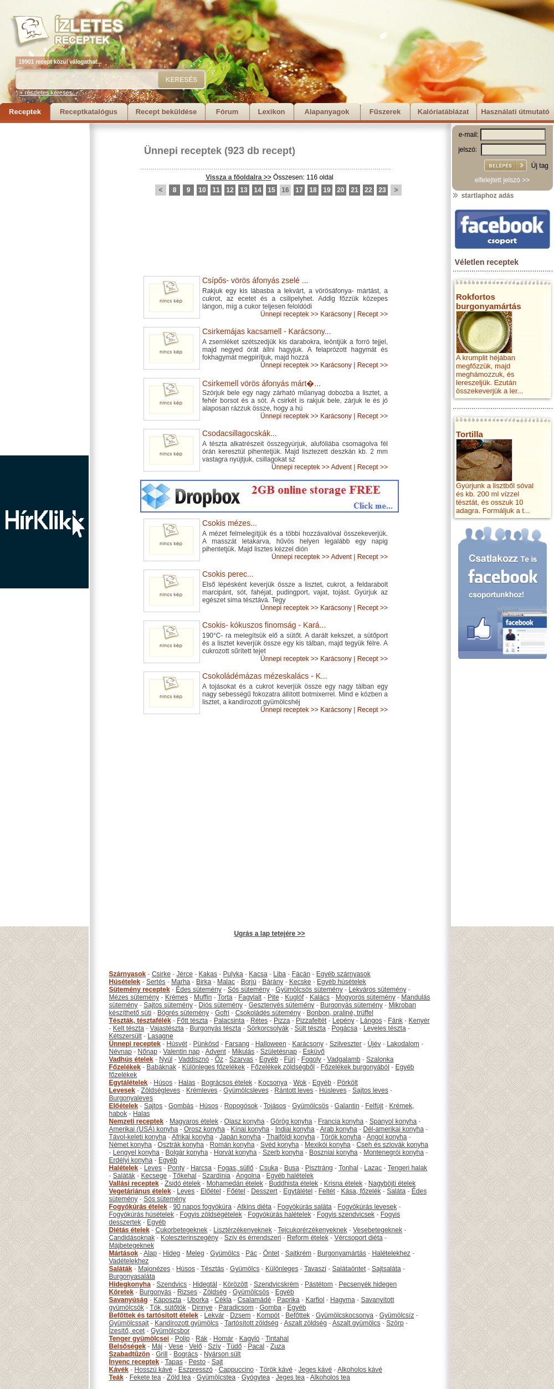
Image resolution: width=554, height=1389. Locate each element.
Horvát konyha (235, 1152)
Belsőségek (127, 1346)
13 (243, 190)
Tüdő (234, 1346)
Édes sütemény (199, 989)
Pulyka (233, 974)
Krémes (176, 997)
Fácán (301, 974)
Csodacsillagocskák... (239, 433)
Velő (195, 1346)
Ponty (176, 1168)
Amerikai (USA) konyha (143, 1129)
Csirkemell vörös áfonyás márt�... (261, 383)
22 (368, 190)
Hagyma (342, 1300)
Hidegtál (205, 1284)
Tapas (174, 1362)
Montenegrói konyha (393, 1152)
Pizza (282, 1020)
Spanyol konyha (393, 1121)
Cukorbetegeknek (182, 1230)
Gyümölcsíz (396, 1315)
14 (257, 190)
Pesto (197, 1362)
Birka (203, 982)
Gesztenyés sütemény (282, 1005)
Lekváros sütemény (377, 989)
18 (312, 190)
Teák (116, 1377)
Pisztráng (319, 1168)
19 (326, 190)
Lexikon (271, 111)
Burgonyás (155, 1292)
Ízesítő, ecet (127, 1331)
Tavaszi (315, 1269)
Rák (201, 1338)
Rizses (187, 1292)
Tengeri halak (407, 1168)
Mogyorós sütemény (366, 997)
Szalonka (379, 1059)
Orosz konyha (204, 1129)
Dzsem (240, 1315)
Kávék (119, 1369)
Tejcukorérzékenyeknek (312, 1230)
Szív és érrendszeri (252, 1238)
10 (202, 190)
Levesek (122, 1090)
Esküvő (314, 1051)
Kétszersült (125, 1036)
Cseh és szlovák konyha (392, 1145)
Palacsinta (229, 1020)
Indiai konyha (295, 1129)
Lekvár (214, 1315)
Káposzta (167, 1300)
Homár (223, 1338)
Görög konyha (291, 1121)
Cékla (223, 1300)
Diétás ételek (129, 1230)
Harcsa (201, 1168)
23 (382, 190)
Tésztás (212, 1269)
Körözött (235, 1284)
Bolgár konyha (187, 1152)
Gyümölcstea (216, 1377)
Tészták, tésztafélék (140, 1020)
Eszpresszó (195, 1369)
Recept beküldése (166, 111)
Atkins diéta (254, 1207)
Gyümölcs (224, 1253)
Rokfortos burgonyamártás (488, 301)
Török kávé (275, 1369)
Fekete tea (145, 1377)
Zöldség (215, 1292)
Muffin (203, 997)
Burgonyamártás (341, 1253)
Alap (150, 1253)
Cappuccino (236, 1369)
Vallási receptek (134, 1183)
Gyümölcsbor (170, 1331)
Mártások (123, 1253)
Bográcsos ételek (226, 1082)
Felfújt (374, 1106)
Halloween (270, 1044)
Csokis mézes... (229, 523)
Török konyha (341, 1137)
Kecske (300, 982)
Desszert (264, 1191)
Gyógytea (256, 1377)
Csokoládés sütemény (268, 1013)
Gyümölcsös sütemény (308, 989)
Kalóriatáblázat (443, 111)
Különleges (281, 1269)
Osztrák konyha (181, 1145)
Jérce (185, 974)
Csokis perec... (228, 574)
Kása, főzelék (361, 1191)
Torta (225, 997)
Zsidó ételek (183, 1183)
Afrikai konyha (192, 1137)
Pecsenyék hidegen (367, 1284)
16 (285, 190)
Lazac (373, 1168)
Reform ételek (308, 1238)
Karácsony (336, 314)
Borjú (249, 982)
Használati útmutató (515, 111)
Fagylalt (249, 997)
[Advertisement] (44, 289)
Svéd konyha (279, 1145)
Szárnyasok (127, 974)
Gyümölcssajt (129, 1323)
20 (340, 190)
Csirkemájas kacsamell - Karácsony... (266, 331)
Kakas (208, 974)
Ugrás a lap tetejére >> (269, 933)
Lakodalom (403, 1044)
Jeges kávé (315, 1369)
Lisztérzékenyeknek (242, 1230)
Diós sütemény (221, 1005)
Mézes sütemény (134, 997)
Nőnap (147, 1051)
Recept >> (372, 314)
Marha (180, 982)
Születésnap (278, 1051)
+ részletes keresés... (48, 92)
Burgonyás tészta (215, 1028)
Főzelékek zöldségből (283, 1067)
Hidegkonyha (130, 1284)
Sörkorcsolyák (268, 1028)
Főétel (236, 1191)
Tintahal (277, 1338)
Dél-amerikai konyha (393, 1129)
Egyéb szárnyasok (343, 974)
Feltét (327, 1191)
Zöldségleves (161, 1090)
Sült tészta (310, 1028)
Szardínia (216, 1176)
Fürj (289, 1059)
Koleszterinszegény (189, 1238)
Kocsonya (273, 1082)
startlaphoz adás (483, 195)
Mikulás (243, 1051)
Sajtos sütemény (168, 1005)
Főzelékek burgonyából (355, 1067)
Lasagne (160, 1036)
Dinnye (202, 1307)
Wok (299, 1082)
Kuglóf (294, 997)
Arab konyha (338, 1129)
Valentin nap (181, 1051)
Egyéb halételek (290, 1176)
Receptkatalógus (88, 111)
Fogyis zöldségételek (211, 1214)
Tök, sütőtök (168, 1307)
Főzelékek (125, 1067)
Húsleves (332, 1090)
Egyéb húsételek (341, 982)
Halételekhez (391, 1253)
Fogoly (311, 1059)
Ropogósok (241, 1106)
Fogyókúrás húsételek (141, 1214)
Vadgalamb (344, 1059)
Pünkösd (206, 1044)
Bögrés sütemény (183, 1013)
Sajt (217, 1362)
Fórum (227, 111)
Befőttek (297, 1315)
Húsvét (177, 1044)
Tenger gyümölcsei (139, 1338)
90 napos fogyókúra (202, 1207)
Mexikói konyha (328, 1145)
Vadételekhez (129, 1261)
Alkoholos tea (330, 1377)
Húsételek (125, 982)
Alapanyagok (327, 111)
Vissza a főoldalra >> (238, 177)
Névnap (120, 1051)
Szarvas (241, 1059)
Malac (226, 982)
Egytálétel (297, 1191)
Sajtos (153, 1106)
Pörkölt (347, 1082)
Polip (182, 1338)
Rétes (259, 1020)
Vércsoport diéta (358, 1238)
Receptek (25, 111)
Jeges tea (290, 1377)
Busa (291, 1168)
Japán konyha (240, 1137)
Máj (157, 1346)
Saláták (124, 1176)
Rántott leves (293, 1090)
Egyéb (268, 1059)
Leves (153, 1168)
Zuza (277, 1346)
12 (229, 190)
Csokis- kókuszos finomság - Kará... (264, 625)
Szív (214, 1346)
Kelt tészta (128, 1028)
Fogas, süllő (236, 1168)
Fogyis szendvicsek (346, 1214)
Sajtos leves (370, 1090)
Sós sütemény (249, 989)
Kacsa (258, 974)
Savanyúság (128, 1300)
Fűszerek (385, 111)
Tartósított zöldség (251, 1323)
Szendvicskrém (276, 1284)
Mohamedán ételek (235, 1183)
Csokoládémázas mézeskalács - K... (264, 676)
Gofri (222, 1013)
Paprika (288, 1300)
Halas (187, 1082)
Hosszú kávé (154, 1369)
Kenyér (419, 1020)
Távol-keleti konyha (137, 1137)
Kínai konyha (250, 1129)
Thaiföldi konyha (290, 1137)
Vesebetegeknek (377, 1230)
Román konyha (232, 1145)
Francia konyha (340, 1121)
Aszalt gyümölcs (356, 1323)
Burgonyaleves (131, 1098)
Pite (273, 997)
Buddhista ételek (293, 1183)
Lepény (343, 1020)
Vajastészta (167, 1028)
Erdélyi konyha (131, 1160)
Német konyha (130, 1145)
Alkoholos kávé (359, 1369)
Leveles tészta (384, 1028)
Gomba (270, 1307)
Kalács (320, 997)
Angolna (248, 1176)
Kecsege (154, 1176)
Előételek (123, 1106)
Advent (341, 467)
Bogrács (185, 1354)
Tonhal (348, 1168)
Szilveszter (346, 1044)
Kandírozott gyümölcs (186, 1323)
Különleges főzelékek (213, 1067)
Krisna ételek (343, 1183)
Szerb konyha (283, 1152)
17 (298, 190)
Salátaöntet (349, 1269)
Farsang (237, 1044)
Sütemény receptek (139, 989)
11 (215, 190)
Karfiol (314, 1300)
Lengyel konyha (136, 1152)
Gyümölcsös (310, 1106)
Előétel (211, 1191)
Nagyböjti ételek (392, 1183)
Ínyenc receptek (134, 1362)
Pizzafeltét (311, 1020)
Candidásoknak (132, 1238)
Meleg (195, 1253)
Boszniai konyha (333, 1152)
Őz (219, 1059)
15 (271, 190)
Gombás (180, 1106)
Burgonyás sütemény (351, 1005)
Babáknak (161, 1067)
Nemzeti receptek (136, 1121)
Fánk (395, 1020)
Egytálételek (128, 1082)
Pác (251, 1253)
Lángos (371, 1020)
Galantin (347, 1106)
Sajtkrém (298, 1253)
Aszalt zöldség (305, 1323)
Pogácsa (345, 1028)
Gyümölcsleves (245, 1090)
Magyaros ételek (194, 1121)
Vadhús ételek (131, 1059)
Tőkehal (185, 1176)
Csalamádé (254, 1300)
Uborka (198, 1300)
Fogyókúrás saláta (305, 1207)
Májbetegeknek (131, 1245)
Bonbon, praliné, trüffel (339, 1013)
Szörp (394, 1323)
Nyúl (165, 1059)
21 (354, 190)
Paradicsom (235, 1307)
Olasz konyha (244, 1121)
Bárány (272, 982)
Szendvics (172, 1284)
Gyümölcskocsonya (344, 1315)
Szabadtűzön (129, 1354)
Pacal (256, 1346)
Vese (175, 1346)
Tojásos (275, 1106)
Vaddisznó (193, 1059)
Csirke (161, 974)
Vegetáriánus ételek (140, 1191)
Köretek (121, 1292)
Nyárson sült (222, 1354)
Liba (279, 974)
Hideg (171, 1253)
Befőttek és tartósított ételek (153, 1315)
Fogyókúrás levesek (367, 1207)
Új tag (539, 166)
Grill (161, 1354)
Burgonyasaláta (132, 1276)
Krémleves (202, 1090)
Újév (374, 1044)
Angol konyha (387, 1137)
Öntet (271, 1253)
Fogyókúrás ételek (138, 1207)
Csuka (268, 1168)
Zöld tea (179, 1377)
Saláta (396, 1191)
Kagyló (249, 1338)
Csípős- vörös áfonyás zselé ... (255, 280)
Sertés (156, 982)
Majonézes (154, 1269)
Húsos (162, 1082)
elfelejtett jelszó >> (502, 180)
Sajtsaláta (386, 1269)
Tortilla (469, 434)
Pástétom (319, 1284)
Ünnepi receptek (183, 150)
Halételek (123, 1168)
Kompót (268, 1315)
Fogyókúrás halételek (279, 1214)
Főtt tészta (192, 1020)
